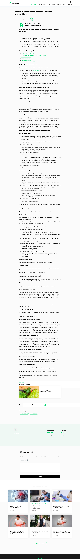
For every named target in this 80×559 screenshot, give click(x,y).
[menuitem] (71, 2)
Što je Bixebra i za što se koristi (28, 53)
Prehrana (45, 4)
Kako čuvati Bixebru (26, 60)
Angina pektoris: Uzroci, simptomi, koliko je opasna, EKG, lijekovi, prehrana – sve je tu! (40, 507)
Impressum (38, 1)
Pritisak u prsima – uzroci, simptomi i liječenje (16, 507)
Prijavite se (40, 476)
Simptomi (12, 503)
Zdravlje (40, 4)
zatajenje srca (34, 413)
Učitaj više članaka (40, 543)
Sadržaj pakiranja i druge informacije (29, 61)
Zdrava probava (34, 4)
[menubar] (71, 2)
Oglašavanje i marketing (50, 1)
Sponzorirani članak (36, 528)
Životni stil (65, 4)
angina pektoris (24, 413)
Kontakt (43, 1)
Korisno (70, 4)
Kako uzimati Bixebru (26, 57)
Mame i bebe (59, 4)
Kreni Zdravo (16, 433)
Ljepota (49, 4)
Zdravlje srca (21, 503)
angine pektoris (36, 70)
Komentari (25, 452)
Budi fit (54, 4)
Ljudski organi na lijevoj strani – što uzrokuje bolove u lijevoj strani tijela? (18, 532)
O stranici (34, 1)
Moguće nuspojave (25, 58)
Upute (15, 9)
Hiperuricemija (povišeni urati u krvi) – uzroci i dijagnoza (61, 507)
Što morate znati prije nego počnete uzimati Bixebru (33, 55)
